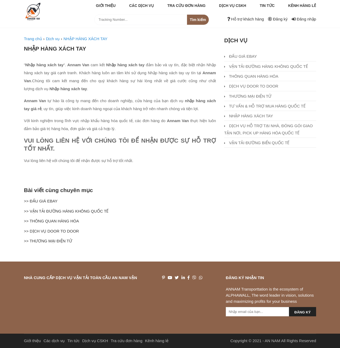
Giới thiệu (106, 5)
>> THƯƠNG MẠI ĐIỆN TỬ (48, 241)
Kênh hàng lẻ (302, 5)
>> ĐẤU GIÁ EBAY (40, 201)
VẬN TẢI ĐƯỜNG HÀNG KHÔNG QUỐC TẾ (266, 66)
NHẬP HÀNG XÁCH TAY (55, 48)
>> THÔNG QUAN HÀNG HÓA (51, 221)
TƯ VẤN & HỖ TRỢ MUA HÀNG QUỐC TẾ (264, 106)
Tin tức (267, 5)
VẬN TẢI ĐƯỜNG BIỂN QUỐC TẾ (256, 142)
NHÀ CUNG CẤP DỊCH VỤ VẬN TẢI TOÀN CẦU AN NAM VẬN (80, 277)
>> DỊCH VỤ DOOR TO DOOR (51, 231)
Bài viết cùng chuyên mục (58, 190)
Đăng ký (278, 19)
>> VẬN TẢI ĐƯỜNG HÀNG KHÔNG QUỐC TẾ (66, 211)
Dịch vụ (235, 40)
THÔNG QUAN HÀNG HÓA (251, 76)
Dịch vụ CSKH (232, 5)
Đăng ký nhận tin (245, 277)
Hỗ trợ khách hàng (245, 19)
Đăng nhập (304, 19)
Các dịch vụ (141, 5)
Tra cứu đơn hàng (186, 5)
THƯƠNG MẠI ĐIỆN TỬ (247, 96)
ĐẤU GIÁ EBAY (240, 56)
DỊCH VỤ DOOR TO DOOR (251, 86)
